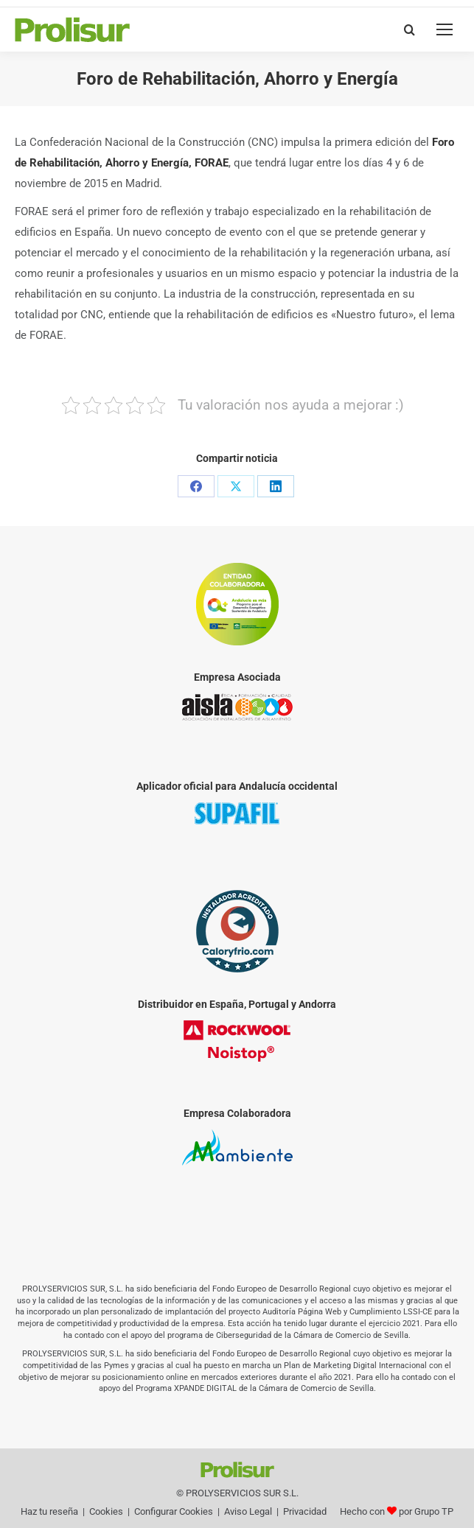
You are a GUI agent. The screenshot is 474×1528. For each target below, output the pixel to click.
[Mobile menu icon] (444, 29)
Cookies (106, 1511)
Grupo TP (433, 1511)
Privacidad (305, 1511)
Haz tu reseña (49, 1511)
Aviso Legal (248, 1511)
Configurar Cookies (173, 1511)
